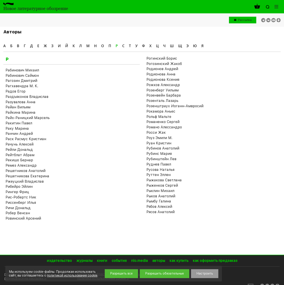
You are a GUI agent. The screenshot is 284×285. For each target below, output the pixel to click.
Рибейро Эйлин (19, 186)
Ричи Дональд (18, 208)
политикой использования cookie (72, 275)
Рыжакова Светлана (164, 180)
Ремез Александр (21, 165)
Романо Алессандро (164, 127)
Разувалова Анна (21, 102)
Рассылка (245, 20)
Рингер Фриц (17, 192)
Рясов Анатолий (160, 212)
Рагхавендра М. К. (22, 86)
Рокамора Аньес (160, 111)
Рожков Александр (163, 85)
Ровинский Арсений (23, 218)
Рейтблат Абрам (20, 155)
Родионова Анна (161, 74)
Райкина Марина (21, 112)
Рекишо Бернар (19, 160)
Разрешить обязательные (164, 273)
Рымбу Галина (158, 201)
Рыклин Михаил (160, 191)
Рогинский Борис (161, 58)
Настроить (204, 273)
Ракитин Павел (19, 123)
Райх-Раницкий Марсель (28, 118)
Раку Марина (17, 128)
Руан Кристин (158, 143)
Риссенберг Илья (21, 202)
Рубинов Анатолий (162, 148)
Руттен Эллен (158, 175)
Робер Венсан (18, 213)
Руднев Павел (158, 164)
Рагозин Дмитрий (21, 81)
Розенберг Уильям (162, 90)
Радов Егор (16, 91)
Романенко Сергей (162, 122)
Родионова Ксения (162, 79)
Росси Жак (156, 132)
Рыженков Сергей (162, 185)
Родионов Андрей (162, 69)
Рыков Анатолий (160, 196)
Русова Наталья (160, 170)
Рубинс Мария (159, 154)
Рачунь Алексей (20, 144)
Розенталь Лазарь (162, 101)
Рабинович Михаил (22, 70)
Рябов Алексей (159, 206)
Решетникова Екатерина (27, 176)
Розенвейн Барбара (163, 95)
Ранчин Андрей (19, 133)
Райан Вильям (18, 107)
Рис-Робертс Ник (21, 197)
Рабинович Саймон (22, 75)
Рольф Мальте (158, 117)
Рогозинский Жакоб (164, 64)
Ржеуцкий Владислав (25, 181)
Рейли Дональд (19, 150)
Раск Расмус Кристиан (26, 139)
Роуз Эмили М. (159, 138)
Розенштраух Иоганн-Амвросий (174, 106)
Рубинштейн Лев (161, 159)
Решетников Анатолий (25, 171)
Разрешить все (121, 273)
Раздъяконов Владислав (27, 97)
